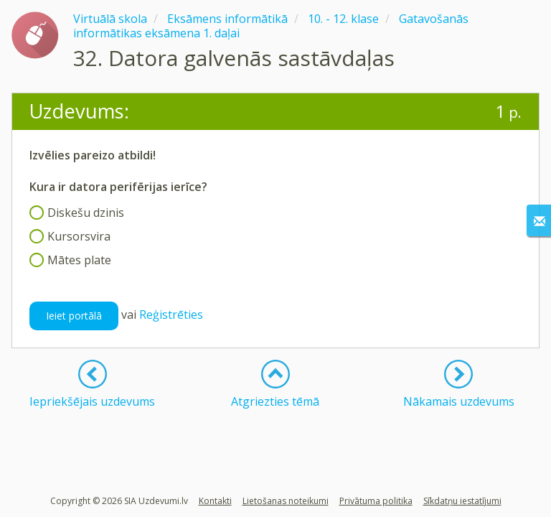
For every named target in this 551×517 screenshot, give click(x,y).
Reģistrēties (171, 314)
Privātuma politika (376, 501)
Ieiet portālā (74, 315)
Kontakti (215, 501)
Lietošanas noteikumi (285, 501)
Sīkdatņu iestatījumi (462, 501)
